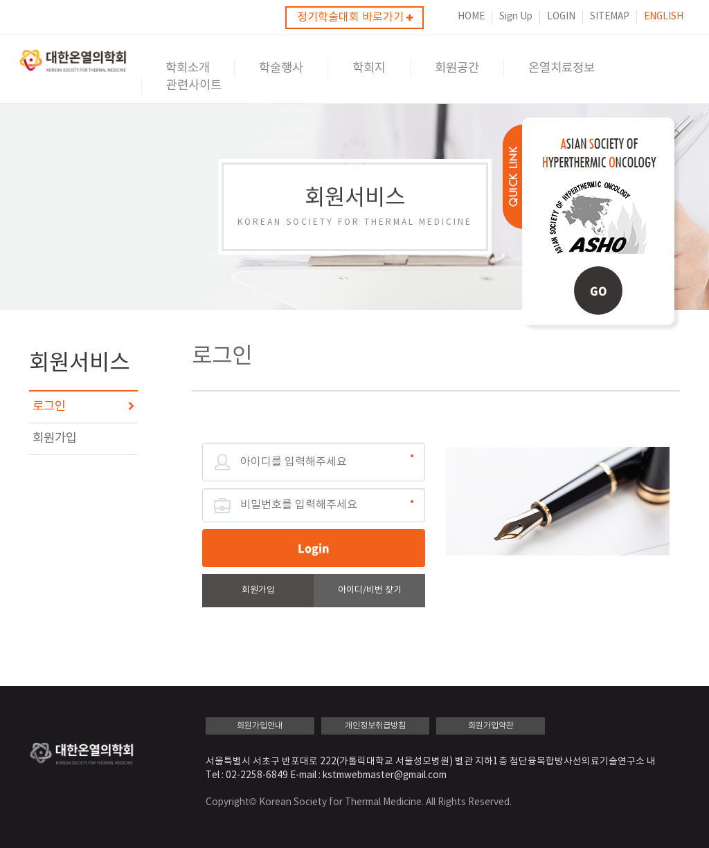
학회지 (369, 68)
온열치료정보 (561, 68)
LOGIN (561, 16)
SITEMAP (609, 16)
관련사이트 (194, 86)
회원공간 (457, 68)
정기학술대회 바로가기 (355, 17)
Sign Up (515, 16)
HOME (471, 16)
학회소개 (187, 68)
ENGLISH (663, 16)
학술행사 (281, 68)
